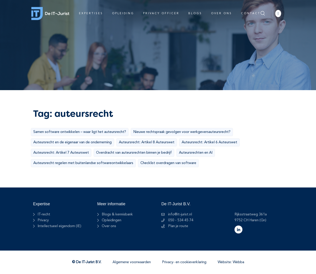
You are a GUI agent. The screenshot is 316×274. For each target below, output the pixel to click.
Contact (250, 13)
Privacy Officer (161, 13)
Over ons (221, 13)
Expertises (91, 13)
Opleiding (123, 13)
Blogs (195, 13)
